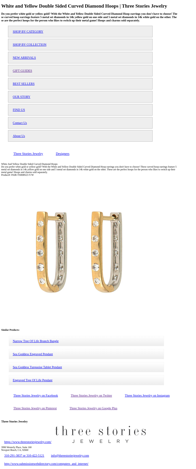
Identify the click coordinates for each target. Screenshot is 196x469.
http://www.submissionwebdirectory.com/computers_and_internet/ (46, 463)
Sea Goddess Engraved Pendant (33, 354)
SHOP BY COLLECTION (29, 44)
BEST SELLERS (24, 83)
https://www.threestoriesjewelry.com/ (27, 442)
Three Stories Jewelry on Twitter (91, 395)
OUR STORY (21, 96)
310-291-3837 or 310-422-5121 (24, 455)
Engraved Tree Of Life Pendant (32, 380)
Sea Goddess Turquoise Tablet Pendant (37, 367)
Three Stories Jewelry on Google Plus (93, 408)
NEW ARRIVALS (24, 57)
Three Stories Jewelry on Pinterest (35, 408)
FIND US (19, 109)
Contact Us (20, 122)
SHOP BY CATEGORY (28, 31)
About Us (19, 136)
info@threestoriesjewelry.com (70, 455)
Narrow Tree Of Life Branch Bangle (36, 341)
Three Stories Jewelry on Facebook (35, 395)
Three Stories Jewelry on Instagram (147, 395)
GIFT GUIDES (22, 70)
